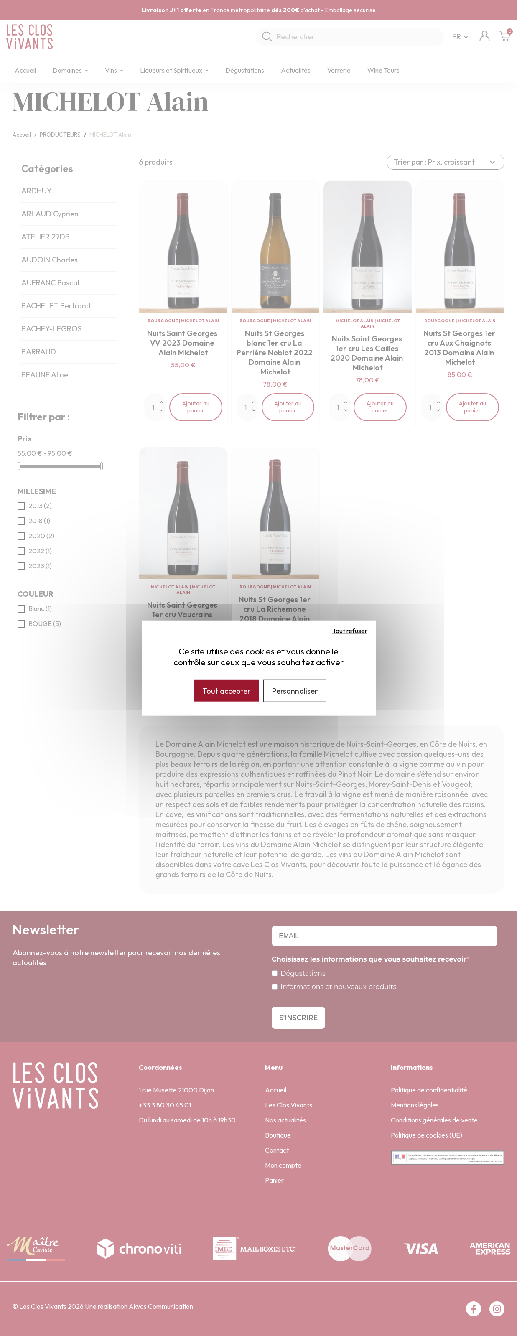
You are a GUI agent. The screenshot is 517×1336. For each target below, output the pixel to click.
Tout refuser (349, 630)
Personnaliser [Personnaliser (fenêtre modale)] (295, 690)
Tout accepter (226, 690)
